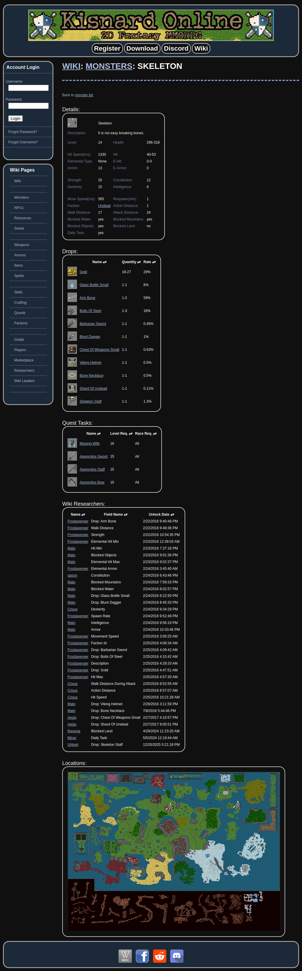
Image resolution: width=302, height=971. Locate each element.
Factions (20, 323)
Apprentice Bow (92, 482)
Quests (19, 313)
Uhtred (73, 745)
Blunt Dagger (90, 337)
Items (18, 265)
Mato (72, 548)
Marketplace (23, 360)
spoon (72, 575)
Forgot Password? (22, 132)
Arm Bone (87, 298)
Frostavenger (78, 521)
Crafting (20, 303)
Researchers (24, 371)
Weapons (21, 245)
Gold (83, 272)
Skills (18, 292)
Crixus (73, 609)
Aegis (72, 718)
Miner (72, 738)
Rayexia (74, 731)
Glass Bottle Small (94, 285)
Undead (104, 206)
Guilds (19, 340)
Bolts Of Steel (90, 311)
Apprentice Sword (94, 456)
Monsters (109, 66)
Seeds (19, 228)
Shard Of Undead (93, 388)
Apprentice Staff (92, 469)
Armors (20, 255)
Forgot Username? (23, 142)
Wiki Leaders (24, 381)
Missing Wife (90, 443)
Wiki (71, 66)
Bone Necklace (92, 376)
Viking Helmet (90, 363)
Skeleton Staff (91, 401)
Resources (22, 218)
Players (20, 350)
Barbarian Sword (93, 324)
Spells (19, 276)
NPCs (18, 208)
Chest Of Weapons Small (99, 350)
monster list (84, 95)
